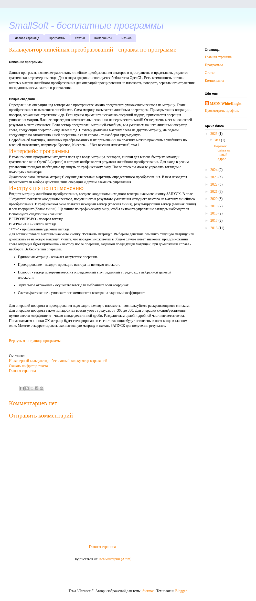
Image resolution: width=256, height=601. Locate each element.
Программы (57, 38)
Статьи (80, 38)
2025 (214, 134)
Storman (148, 591)
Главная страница (26, 38)
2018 (214, 213)
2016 (214, 228)
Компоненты (103, 38)
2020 (214, 199)
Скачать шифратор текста (28, 366)
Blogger (180, 591)
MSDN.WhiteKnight (225, 104)
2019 (214, 206)
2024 (214, 170)
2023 (214, 177)
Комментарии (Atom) (115, 559)
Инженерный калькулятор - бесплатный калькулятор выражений (58, 361)
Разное (127, 38)
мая (218, 140)
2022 (214, 184)
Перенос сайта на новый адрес (222, 152)
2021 (214, 191)
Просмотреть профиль (222, 111)
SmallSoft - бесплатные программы (86, 25)
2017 (214, 220)
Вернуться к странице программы (34, 341)
